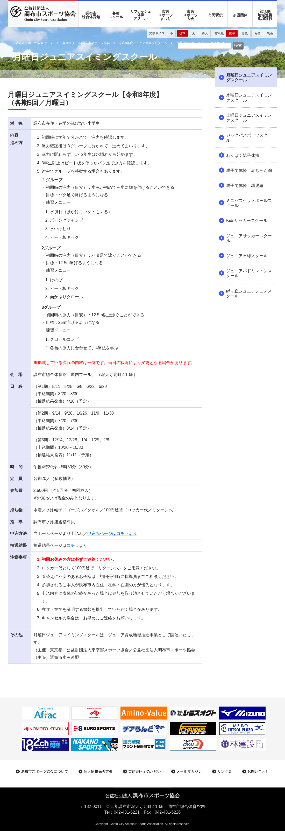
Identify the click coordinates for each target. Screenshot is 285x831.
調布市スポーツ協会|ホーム (35, 43)
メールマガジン (189, 771)
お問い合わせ (258, 771)
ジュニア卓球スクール (247, 256)
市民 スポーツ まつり (165, 15)
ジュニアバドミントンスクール (249, 273)
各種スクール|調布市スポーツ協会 (86, 43)
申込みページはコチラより (112, 533)
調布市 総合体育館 (91, 15)
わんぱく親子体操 (242, 155)
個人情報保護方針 (98, 771)
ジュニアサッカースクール (249, 238)
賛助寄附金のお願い (144, 771)
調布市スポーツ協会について (44, 771)
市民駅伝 (215, 15)
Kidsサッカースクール (246, 220)
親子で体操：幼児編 (244, 185)
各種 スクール (116, 15)
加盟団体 (240, 15)
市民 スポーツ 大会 (190, 15)
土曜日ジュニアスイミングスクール (249, 117)
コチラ (73, 545)
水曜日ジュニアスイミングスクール (249, 97)
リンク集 (224, 771)
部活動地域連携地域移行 (265, 15)
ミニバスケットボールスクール (249, 203)
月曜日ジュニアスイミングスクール (249, 77)
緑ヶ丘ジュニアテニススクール (249, 293)
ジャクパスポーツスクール (249, 137)
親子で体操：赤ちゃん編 (249, 170)
